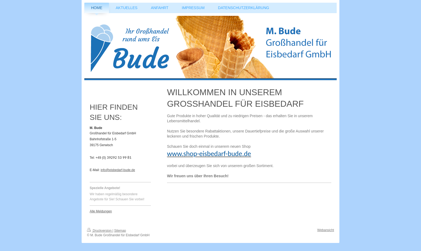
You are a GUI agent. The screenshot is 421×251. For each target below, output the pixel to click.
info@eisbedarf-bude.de (118, 170)
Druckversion (99, 230)
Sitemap (120, 230)
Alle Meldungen (101, 211)
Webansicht (325, 230)
